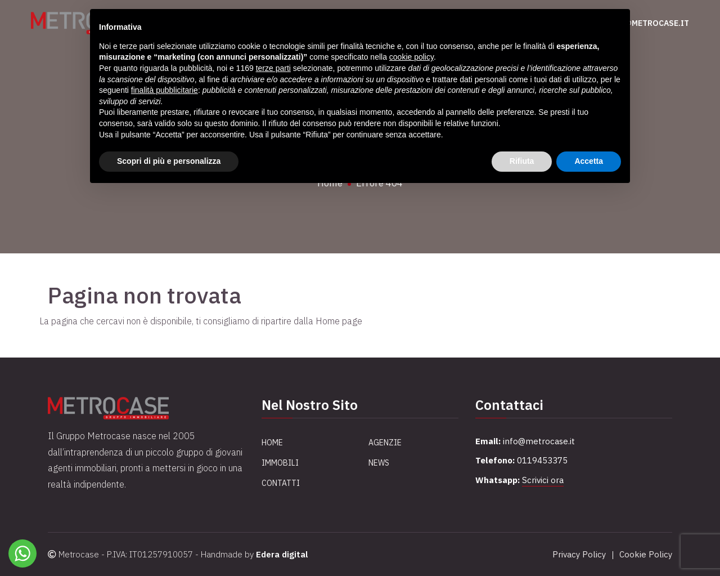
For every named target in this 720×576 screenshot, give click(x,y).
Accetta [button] (588, 161)
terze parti (273, 68)
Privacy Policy (579, 554)
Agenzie (385, 442)
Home (272, 442)
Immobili (280, 463)
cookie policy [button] (411, 56)
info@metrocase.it (647, 23)
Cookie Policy (645, 554)
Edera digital (282, 554)
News (378, 463)
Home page (339, 321)
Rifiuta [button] (522, 161)
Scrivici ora (543, 480)
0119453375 (542, 460)
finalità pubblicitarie (164, 90)
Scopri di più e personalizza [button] (168, 161)
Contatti (281, 483)
